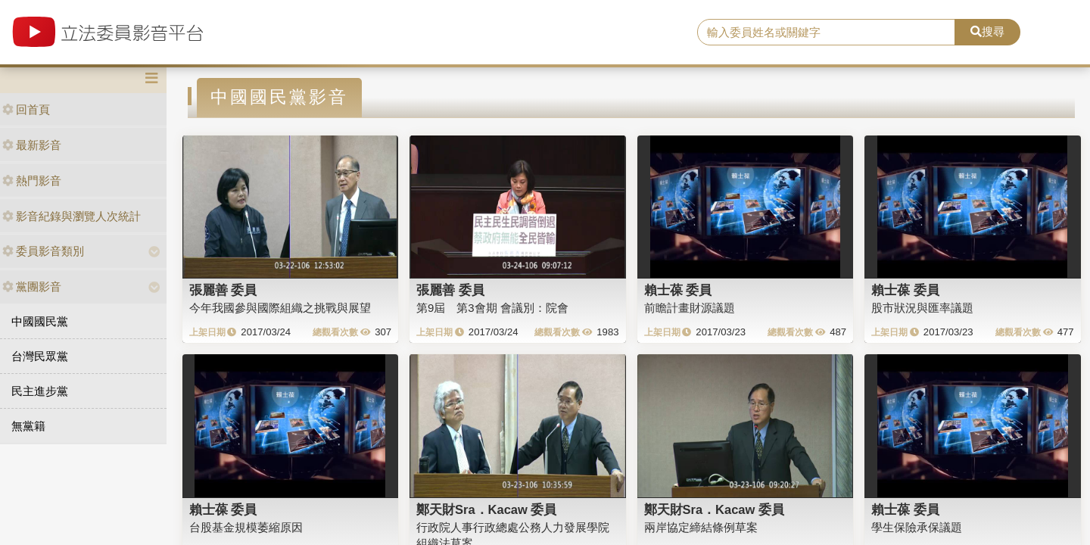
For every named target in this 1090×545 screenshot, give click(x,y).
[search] (826, 32)
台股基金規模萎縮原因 (246, 527)
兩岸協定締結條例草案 (701, 527)
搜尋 (987, 31)
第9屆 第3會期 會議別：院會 (492, 307)
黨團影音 (31, 286)
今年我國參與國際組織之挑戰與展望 (280, 307)
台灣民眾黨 (39, 356)
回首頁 (26, 109)
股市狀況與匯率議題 (922, 307)
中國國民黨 (39, 321)
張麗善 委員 (223, 290)
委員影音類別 (43, 250)
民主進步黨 (39, 391)
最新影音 (31, 145)
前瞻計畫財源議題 (689, 307)
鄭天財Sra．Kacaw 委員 (486, 509)
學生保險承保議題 (916, 527)
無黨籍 (28, 425)
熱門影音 (31, 180)
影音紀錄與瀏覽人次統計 (71, 216)
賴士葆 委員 (678, 290)
